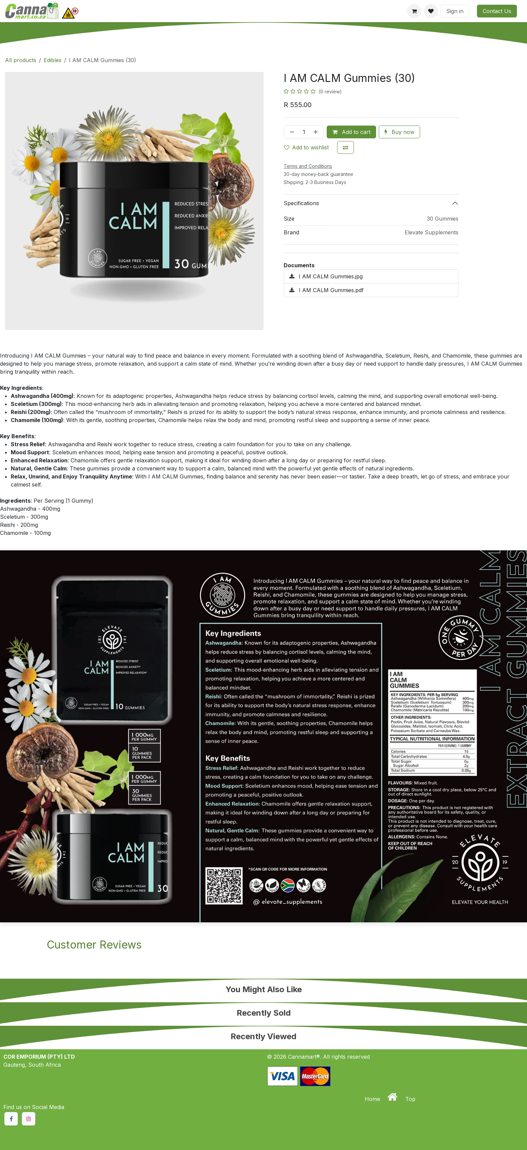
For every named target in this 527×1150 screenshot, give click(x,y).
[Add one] (317, 132)
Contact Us (497, 11)
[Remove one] (290, 132)
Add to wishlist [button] (306, 147)
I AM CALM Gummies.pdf (326, 290)
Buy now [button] (399, 132)
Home (373, 1099)
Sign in (454, 11)
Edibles (53, 60)
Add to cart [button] (351, 132)
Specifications (301, 203)
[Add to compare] (345, 147)
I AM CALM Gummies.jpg (326, 276)
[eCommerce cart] (414, 11)
